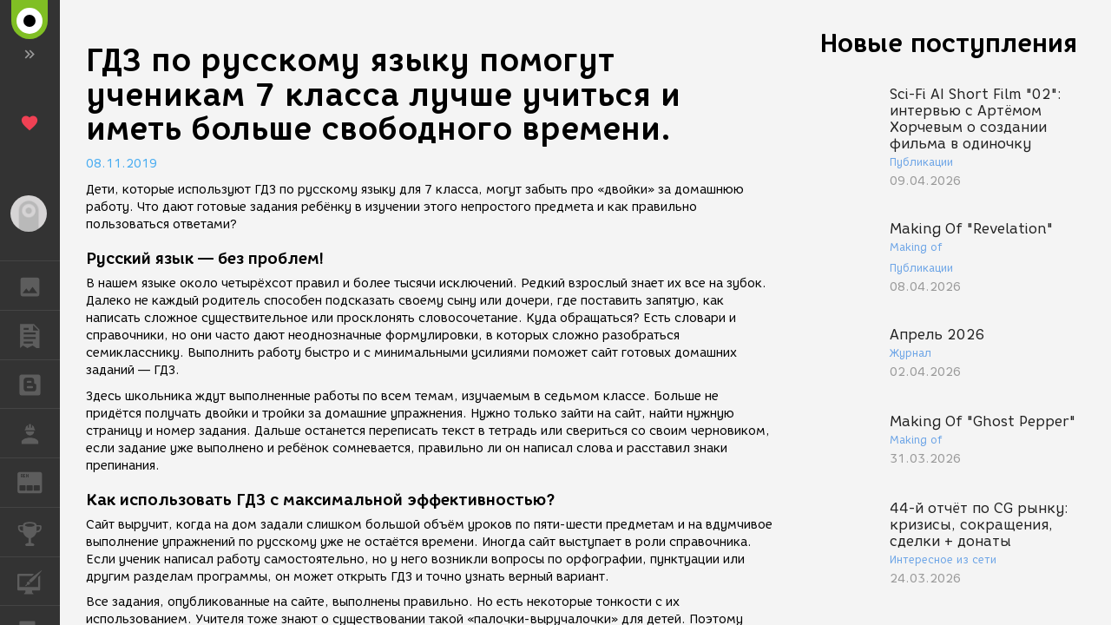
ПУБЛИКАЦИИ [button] (38, 335)
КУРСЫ (38, 580)
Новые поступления (948, 43)
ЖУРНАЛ (38, 481)
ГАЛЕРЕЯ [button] (38, 285)
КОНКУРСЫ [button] (38, 532)
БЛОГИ (38, 383)
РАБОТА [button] (38, 433)
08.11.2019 (121, 163)
